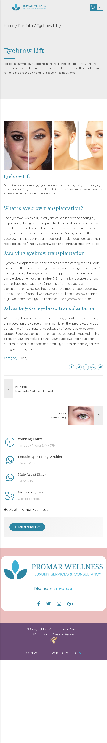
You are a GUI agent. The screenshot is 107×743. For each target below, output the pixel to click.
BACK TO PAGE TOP (64, 653)
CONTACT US (35, 653)
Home (9, 25)
